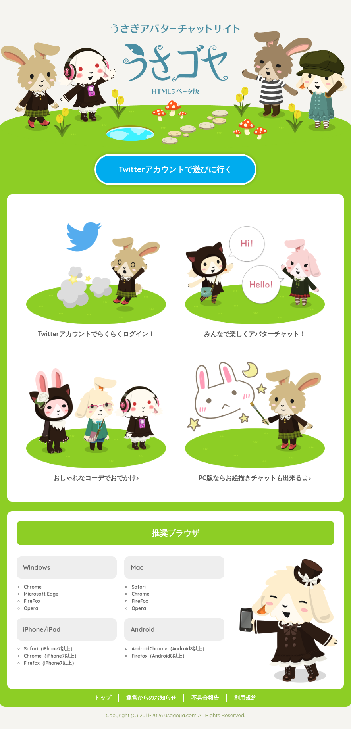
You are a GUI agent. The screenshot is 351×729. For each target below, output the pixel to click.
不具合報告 (205, 697)
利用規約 (245, 697)
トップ (102, 697)
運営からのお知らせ (151, 697)
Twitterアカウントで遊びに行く (176, 169)
